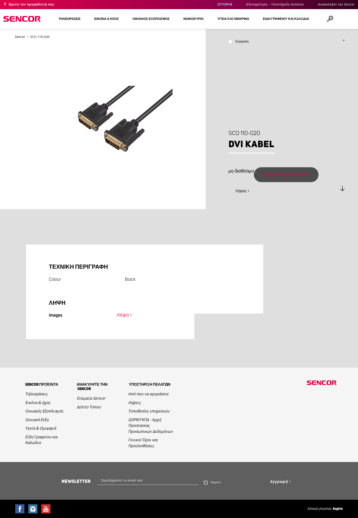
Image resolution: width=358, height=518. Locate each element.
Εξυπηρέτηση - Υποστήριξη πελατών (275, 4)
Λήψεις (241, 191)
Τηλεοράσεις (36, 393)
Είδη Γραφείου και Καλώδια (41, 439)
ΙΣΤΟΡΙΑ (225, 4)
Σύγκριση (242, 41)
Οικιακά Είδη (36, 419)
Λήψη (123, 315)
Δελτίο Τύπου (89, 406)
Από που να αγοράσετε (148, 393)
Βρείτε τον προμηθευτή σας (32, 4)
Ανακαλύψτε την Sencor (336, 4)
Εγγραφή (279, 481)
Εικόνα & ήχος (37, 402)
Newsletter (76, 481)
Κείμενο (216, 482)
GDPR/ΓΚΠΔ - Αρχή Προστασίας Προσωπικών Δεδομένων (150, 425)
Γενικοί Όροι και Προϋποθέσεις (143, 442)
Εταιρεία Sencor (91, 398)
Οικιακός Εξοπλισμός (44, 411)
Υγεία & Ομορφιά (40, 428)
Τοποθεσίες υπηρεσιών (148, 411)
